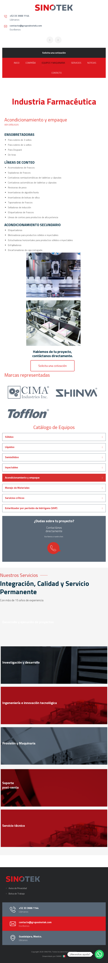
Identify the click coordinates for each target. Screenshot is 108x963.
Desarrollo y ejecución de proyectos (28, 621)
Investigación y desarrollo (21, 662)
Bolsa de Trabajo (17, 893)
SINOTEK (47, 951)
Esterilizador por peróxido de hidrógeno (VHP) (31, 508)
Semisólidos (12, 457)
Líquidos (9, 447)
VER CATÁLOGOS (11, 124)
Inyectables (11, 467)
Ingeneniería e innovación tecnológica (29, 702)
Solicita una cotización (54, 52)
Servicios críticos (14, 498)
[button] (52, 365)
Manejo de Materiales (17, 488)
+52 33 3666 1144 (19, 16)
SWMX (58, 956)
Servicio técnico (13, 825)
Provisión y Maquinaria (18, 743)
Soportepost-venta (10, 785)
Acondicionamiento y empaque (22, 478)
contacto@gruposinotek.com (26, 25)
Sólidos (9, 437)
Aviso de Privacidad (18, 888)
